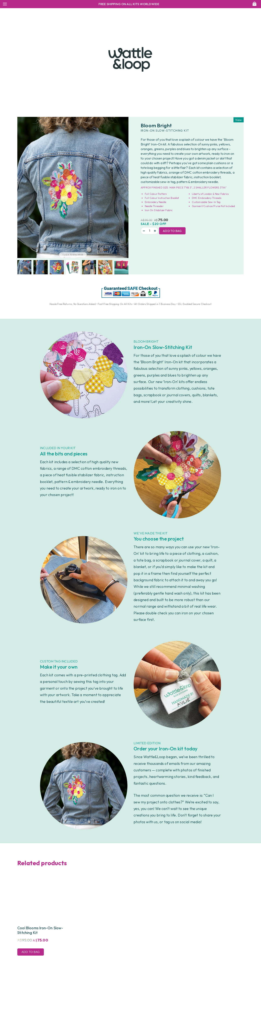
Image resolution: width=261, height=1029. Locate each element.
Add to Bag (172, 231)
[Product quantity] (149, 230)
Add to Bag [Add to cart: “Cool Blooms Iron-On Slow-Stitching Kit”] (30, 952)
